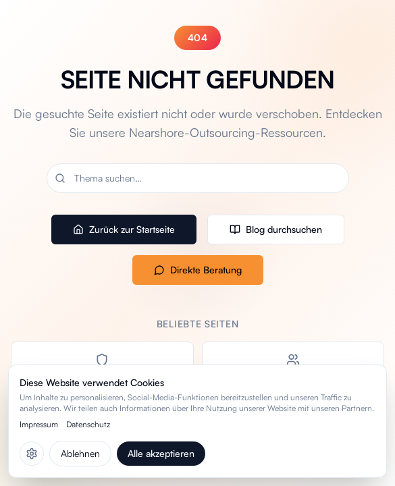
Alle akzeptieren (161, 453)
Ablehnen (80, 453)
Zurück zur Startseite (124, 229)
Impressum (39, 424)
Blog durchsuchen (276, 229)
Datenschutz (88, 424)
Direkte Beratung (198, 269)
